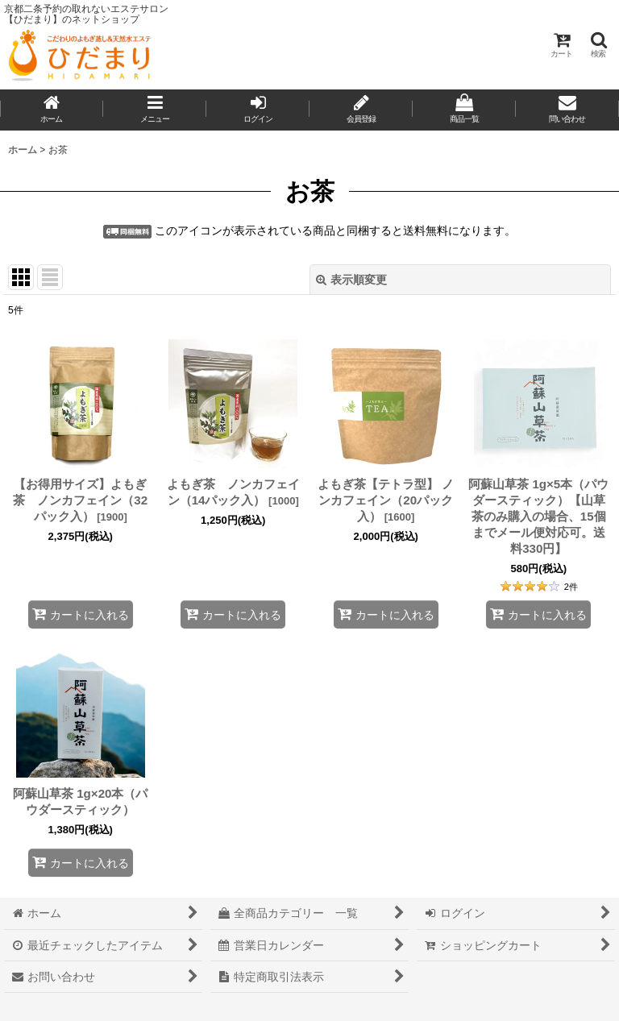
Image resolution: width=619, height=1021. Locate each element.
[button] (598, 44)
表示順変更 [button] (351, 279)
